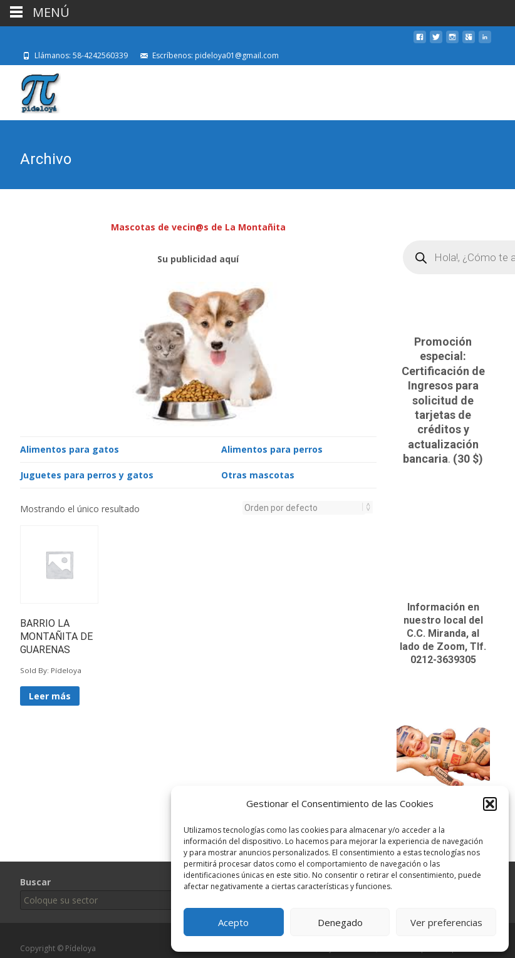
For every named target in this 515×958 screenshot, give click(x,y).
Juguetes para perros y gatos (86, 474)
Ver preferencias (446, 922)
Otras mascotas (257, 474)
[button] (490, 804)
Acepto (233, 922)
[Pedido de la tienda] (303, 506)
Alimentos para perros (272, 448)
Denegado (340, 922)
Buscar (35, 882)
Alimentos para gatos (69, 448)
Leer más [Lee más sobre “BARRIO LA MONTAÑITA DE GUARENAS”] (50, 695)
